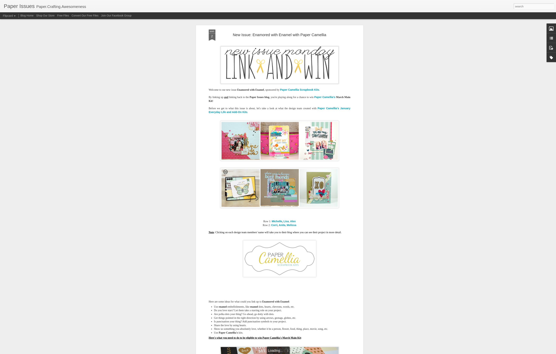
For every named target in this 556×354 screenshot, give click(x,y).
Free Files (63, 15)
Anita (282, 225)
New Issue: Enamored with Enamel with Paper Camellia (279, 35)
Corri (274, 225)
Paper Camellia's (324, 97)
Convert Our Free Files (85, 15)
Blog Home (26, 15)
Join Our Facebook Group (116, 15)
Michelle (277, 221)
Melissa (291, 225)
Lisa (286, 221)
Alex (293, 221)
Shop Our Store (45, 15)
